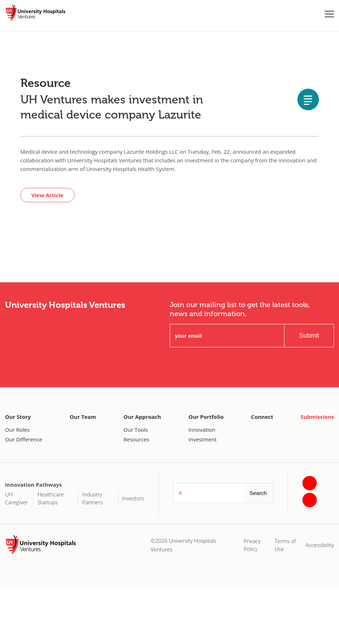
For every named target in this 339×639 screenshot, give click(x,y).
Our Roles (17, 429)
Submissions (317, 416)
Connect (262, 416)
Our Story (18, 416)
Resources (136, 439)
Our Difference (23, 439)
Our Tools (135, 429)
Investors (133, 498)
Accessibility (319, 544)
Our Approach (142, 416)
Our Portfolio (205, 416)
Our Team (83, 416)
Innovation (201, 429)
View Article (47, 195)
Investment (202, 439)
